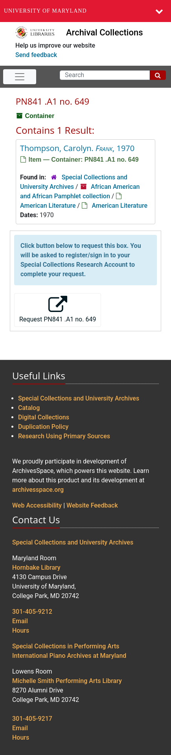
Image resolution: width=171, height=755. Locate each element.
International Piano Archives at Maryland (69, 655)
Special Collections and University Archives (78, 398)
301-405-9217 (32, 718)
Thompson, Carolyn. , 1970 (77, 148)
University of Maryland (45, 11)
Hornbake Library (36, 567)
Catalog (29, 408)
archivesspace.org (38, 489)
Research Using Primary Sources (64, 436)
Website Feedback (92, 505)
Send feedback (36, 55)
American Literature (48, 205)
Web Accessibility (37, 505)
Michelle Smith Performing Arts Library (67, 681)
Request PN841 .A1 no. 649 (57, 309)
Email (20, 621)
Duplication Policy (43, 426)
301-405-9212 (32, 611)
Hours (20, 630)
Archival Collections (104, 32)
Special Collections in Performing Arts (66, 646)
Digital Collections (43, 417)
